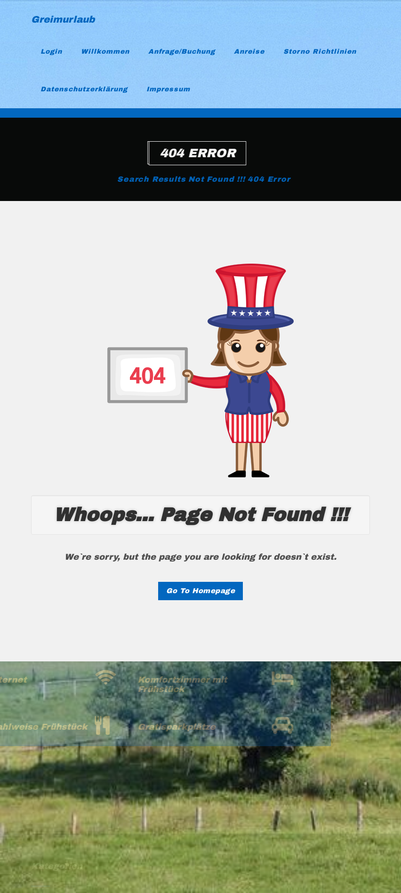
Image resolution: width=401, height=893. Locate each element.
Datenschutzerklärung (84, 89)
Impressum (168, 89)
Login (51, 51)
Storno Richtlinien (319, 51)
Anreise (249, 51)
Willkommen (105, 51)
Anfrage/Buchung (181, 51)
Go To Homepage (200, 591)
